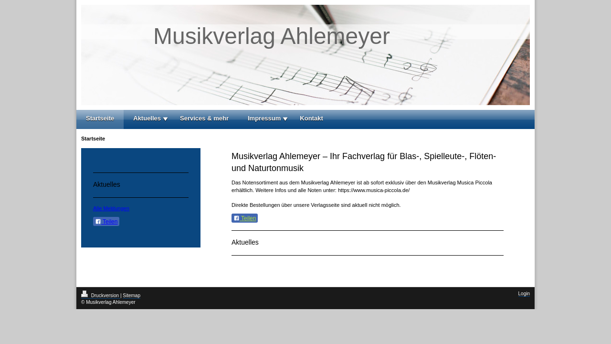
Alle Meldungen (111, 208)
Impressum (264, 118)
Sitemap (131, 295)
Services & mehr (204, 118)
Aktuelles (147, 118)
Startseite (100, 118)
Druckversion (100, 295)
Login (524, 293)
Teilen (244, 218)
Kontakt (311, 118)
